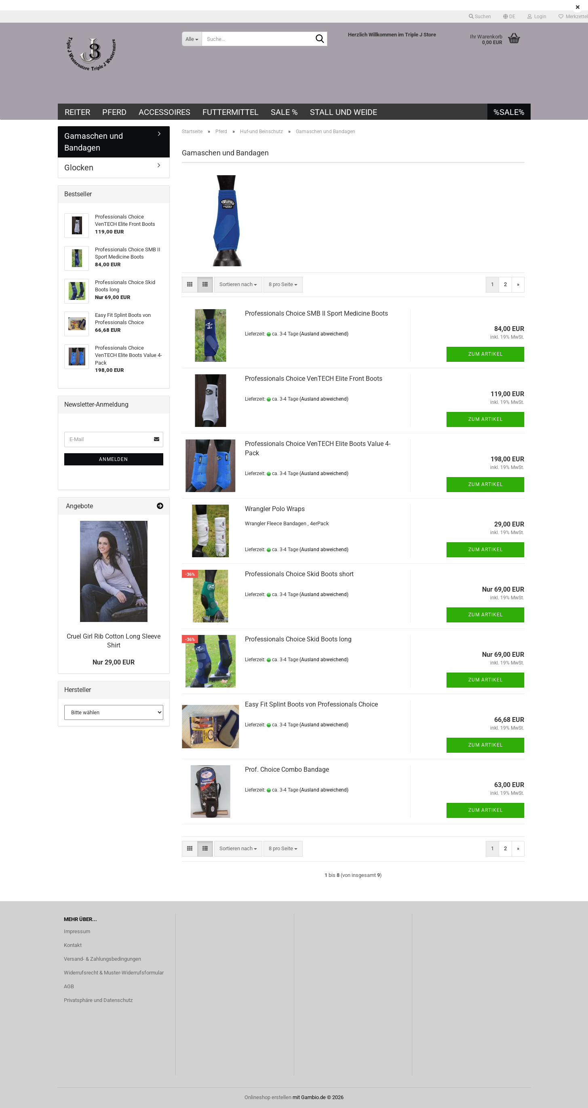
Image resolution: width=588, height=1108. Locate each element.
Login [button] (536, 16)
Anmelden (113, 459)
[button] (509, 17)
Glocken (78, 167)
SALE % (284, 112)
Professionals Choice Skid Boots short (299, 574)
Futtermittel (230, 112)
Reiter (77, 112)
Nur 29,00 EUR (114, 662)
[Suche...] (192, 39)
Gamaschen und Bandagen (93, 142)
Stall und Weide (343, 112)
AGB (69, 986)
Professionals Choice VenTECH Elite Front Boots (313, 378)
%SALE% (509, 112)
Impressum (77, 931)
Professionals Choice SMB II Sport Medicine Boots (316, 313)
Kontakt (73, 945)
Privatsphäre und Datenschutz (98, 1000)
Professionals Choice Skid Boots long (298, 639)
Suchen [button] (480, 16)
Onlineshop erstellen (267, 1097)
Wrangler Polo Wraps (275, 509)
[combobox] (238, 285)
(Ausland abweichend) (323, 334)
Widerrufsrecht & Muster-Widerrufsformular (114, 973)
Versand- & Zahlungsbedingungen (102, 959)
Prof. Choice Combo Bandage (287, 769)
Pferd (114, 112)
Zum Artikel (485, 354)
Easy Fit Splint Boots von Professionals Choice (311, 704)
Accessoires (164, 112)
